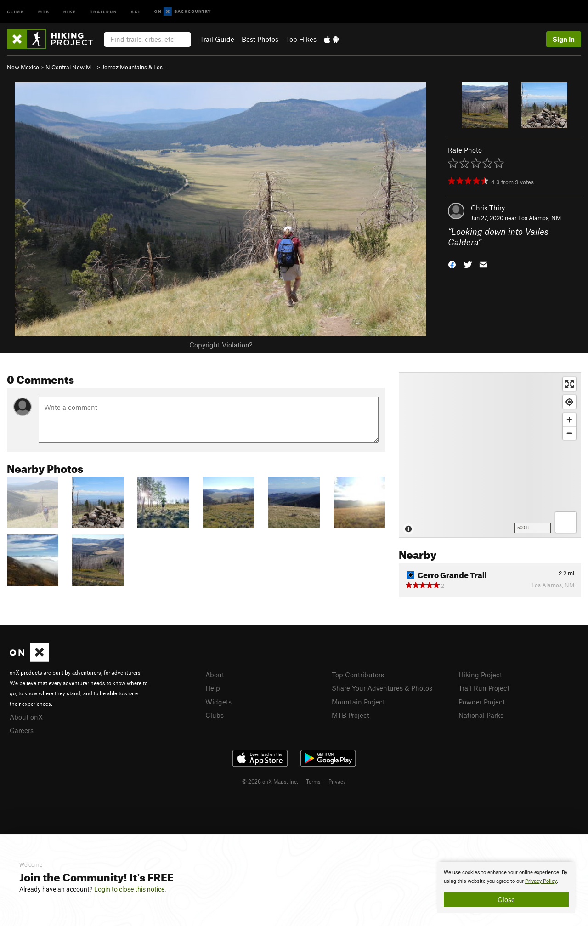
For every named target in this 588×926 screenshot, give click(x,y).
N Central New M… (70, 67)
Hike (69, 11)
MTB (44, 11)
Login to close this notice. (130, 889)
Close (506, 899)
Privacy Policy (541, 881)
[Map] (490, 455)
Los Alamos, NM (539, 218)
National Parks (480, 715)
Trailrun (103, 11)
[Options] (565, 522)
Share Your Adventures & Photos (382, 688)
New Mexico (23, 67)
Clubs (214, 715)
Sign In (564, 39)
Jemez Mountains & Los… (134, 67)
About (214, 674)
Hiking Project (480, 674)
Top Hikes (301, 39)
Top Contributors (358, 674)
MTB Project (350, 715)
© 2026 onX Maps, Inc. (270, 781)
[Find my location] (569, 402)
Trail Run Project (483, 688)
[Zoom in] (569, 419)
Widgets (218, 702)
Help (212, 688)
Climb (15, 11)
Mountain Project (358, 702)
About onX (26, 717)
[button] (452, 263)
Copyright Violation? (220, 345)
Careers (22, 730)
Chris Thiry (488, 208)
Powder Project (481, 702)
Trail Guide (217, 39)
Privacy (337, 781)
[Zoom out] (569, 433)
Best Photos (260, 39)
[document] (506, 887)
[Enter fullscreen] (569, 384)
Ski (136, 11)
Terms (313, 781)
